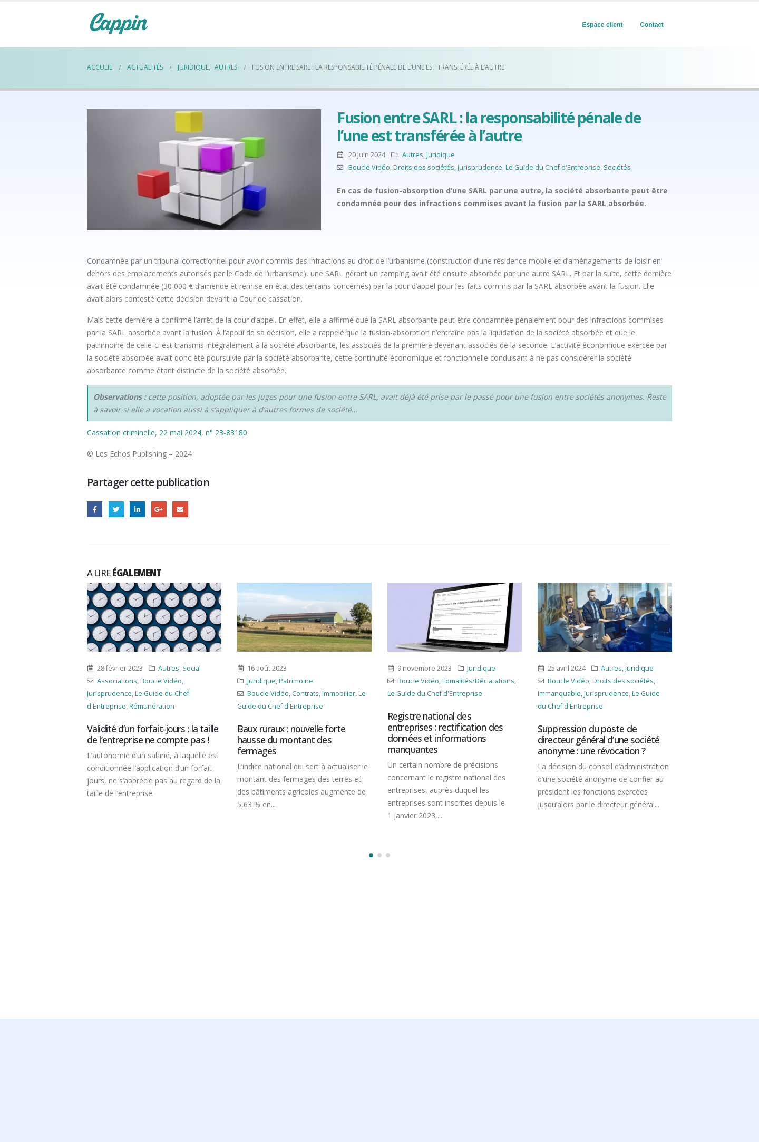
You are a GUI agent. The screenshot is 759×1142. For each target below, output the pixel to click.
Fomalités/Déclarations (478, 680)
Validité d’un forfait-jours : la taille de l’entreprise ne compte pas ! (152, 734)
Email (180, 509)
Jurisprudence (480, 167)
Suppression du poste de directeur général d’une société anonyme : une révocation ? (598, 739)
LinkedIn (137, 509)
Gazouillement (116, 509)
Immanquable (559, 693)
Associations (117, 680)
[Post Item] (154, 617)
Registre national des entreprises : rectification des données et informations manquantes (445, 733)
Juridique (440, 154)
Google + (159, 509)
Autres (412, 154)
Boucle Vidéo (369, 167)
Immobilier (338, 693)
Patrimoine (296, 680)
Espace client (602, 24)
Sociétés (617, 167)
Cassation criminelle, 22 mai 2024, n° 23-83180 (167, 433)
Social (191, 668)
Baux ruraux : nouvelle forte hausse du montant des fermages (291, 739)
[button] (371, 855)
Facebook (94, 509)
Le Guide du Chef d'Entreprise (552, 167)
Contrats (305, 693)
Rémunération (151, 706)
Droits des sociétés (423, 167)
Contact (652, 24)
